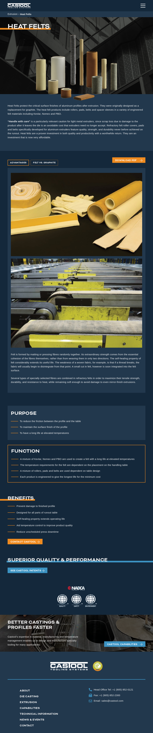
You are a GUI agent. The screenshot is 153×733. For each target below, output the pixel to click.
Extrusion (12, 14)
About (25, 690)
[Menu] (143, 5)
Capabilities (30, 708)
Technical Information (39, 714)
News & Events (32, 720)
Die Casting (29, 696)
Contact (27, 725)
